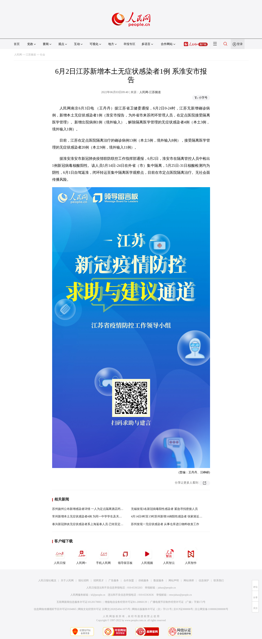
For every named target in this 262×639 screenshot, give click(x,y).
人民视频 (147, 556)
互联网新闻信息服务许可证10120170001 (79, 602)
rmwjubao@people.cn (180, 594)
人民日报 (59, 556)
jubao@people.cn (167, 587)
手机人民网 (103, 556)
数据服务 (158, 580)
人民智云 (168, 556)
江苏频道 (31, 54)
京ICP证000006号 (183, 609)
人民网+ (81, 556)
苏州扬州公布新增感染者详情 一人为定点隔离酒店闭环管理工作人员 (96, 508)
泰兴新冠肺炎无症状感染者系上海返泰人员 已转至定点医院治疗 (93, 524)
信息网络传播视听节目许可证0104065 (55, 609)
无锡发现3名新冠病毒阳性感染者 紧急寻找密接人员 (164, 508)
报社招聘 (83, 580)
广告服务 (114, 580)
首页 (17, 44)
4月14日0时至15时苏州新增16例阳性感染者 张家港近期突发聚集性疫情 (177, 516)
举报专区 (129, 44)
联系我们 (219, 580)
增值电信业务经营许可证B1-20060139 (126, 602)
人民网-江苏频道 (150, 92)
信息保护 (204, 580)
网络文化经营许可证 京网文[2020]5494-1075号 (104, 609)
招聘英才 (98, 580)
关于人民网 (67, 580)
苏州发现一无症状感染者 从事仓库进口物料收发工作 (165, 524)
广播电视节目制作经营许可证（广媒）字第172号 (177, 602)
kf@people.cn (98, 594)
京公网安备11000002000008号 (211, 609)
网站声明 (174, 580)
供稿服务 (143, 580)
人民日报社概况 (47, 580)
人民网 (18, 54)
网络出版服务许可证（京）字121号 (152, 609)
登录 (240, 44)
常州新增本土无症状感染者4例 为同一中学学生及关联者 (88, 516)
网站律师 (189, 580)
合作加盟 (129, 580)
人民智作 (190, 556)
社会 (42, 54)
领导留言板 (125, 556)
